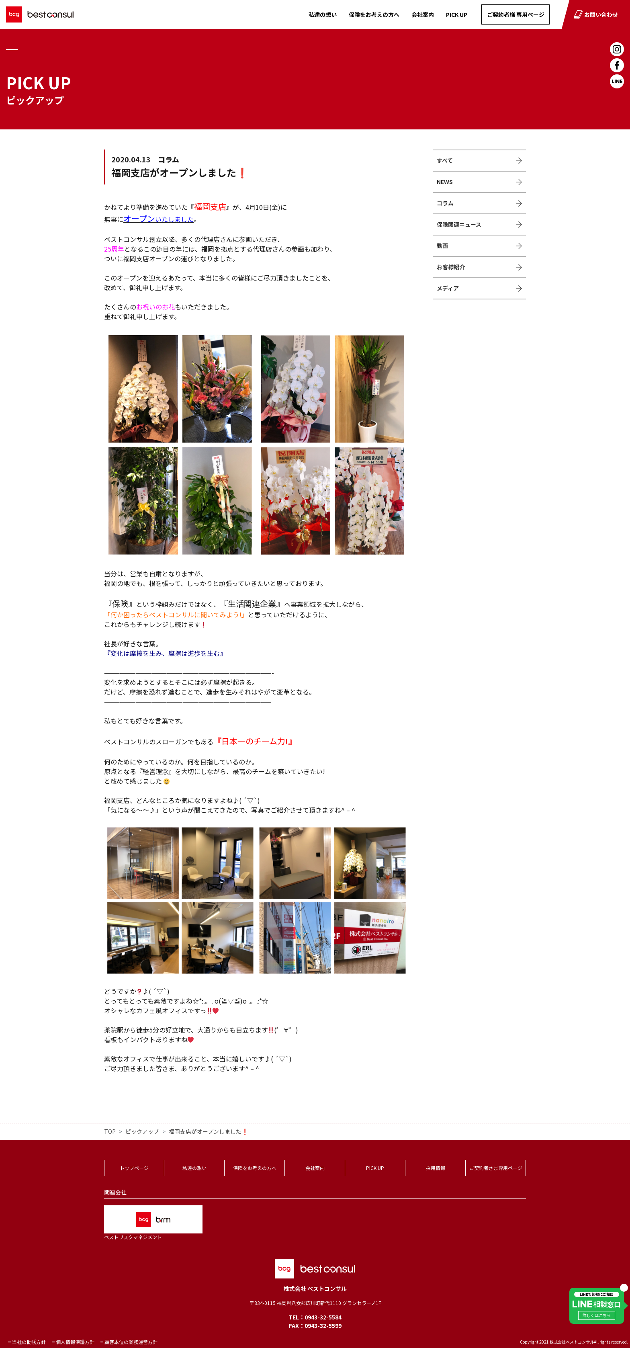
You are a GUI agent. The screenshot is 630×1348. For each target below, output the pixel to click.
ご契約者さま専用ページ (495, 1167)
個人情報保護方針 (75, 1342)
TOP (110, 1131)
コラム (445, 203)
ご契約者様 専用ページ (515, 14)
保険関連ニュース (459, 224)
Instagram (617, 49)
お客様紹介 (451, 267)
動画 (442, 246)
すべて (445, 160)
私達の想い (323, 14)
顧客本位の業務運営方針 (131, 1342)
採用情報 (435, 1167)
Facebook (617, 65)
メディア (448, 288)
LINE (617, 81)
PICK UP (456, 14)
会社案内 (422, 14)
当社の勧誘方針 (29, 1342)
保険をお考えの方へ (374, 14)
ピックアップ (142, 1131)
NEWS (445, 182)
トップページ (134, 1167)
